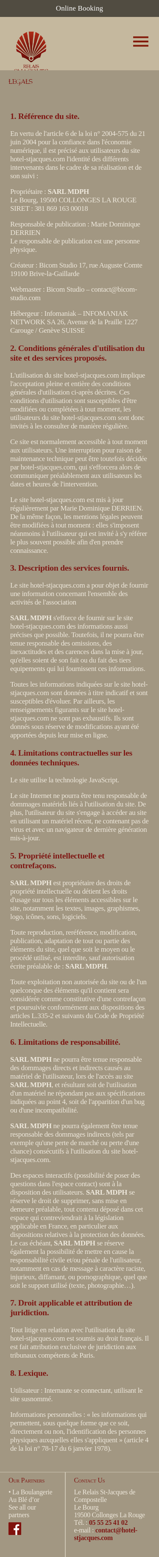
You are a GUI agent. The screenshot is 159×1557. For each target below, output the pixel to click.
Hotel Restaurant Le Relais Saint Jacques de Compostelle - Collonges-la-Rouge (34, 47)
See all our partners (22, 1511)
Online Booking (79, 8)
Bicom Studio (58, 265)
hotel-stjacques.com (37, 159)
